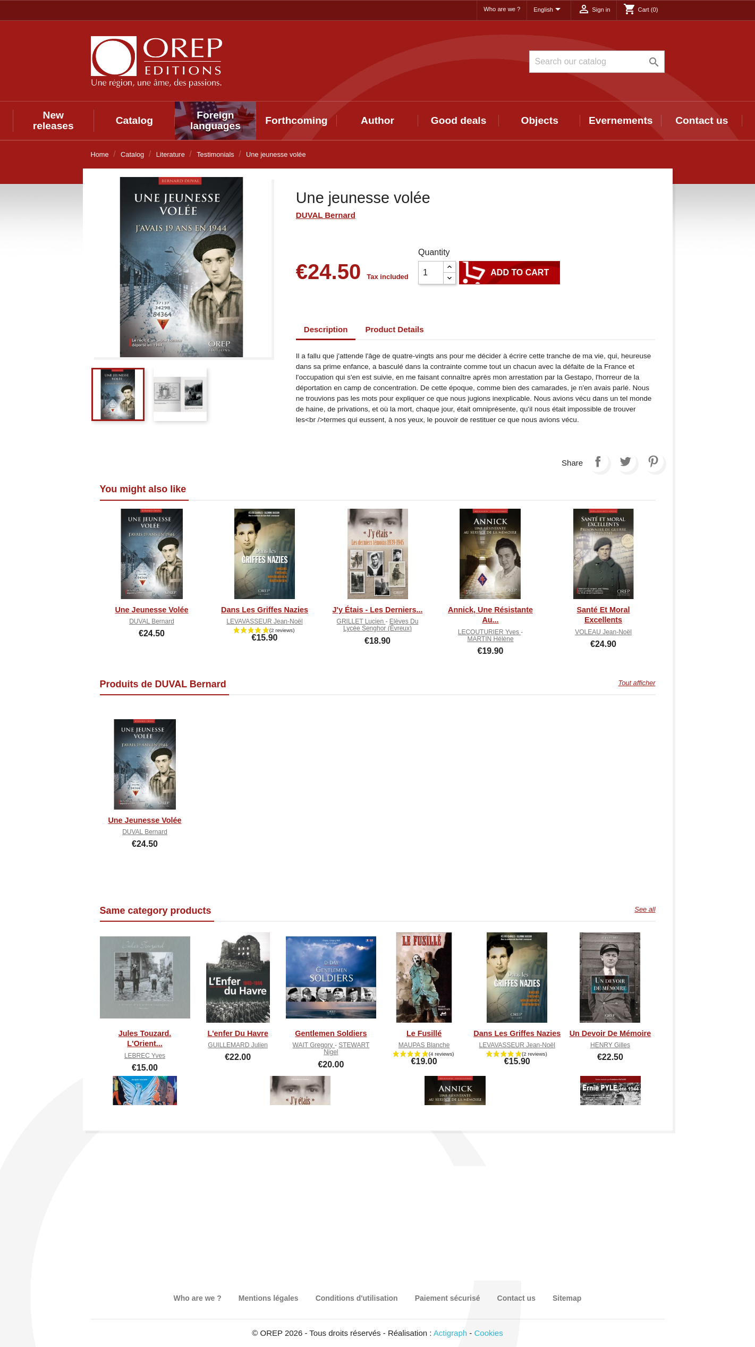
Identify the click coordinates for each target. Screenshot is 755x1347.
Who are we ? (501, 9)
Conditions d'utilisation (357, 1298)
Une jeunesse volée (151, 609)
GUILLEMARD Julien (238, 1045)
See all (644, 909)
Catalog (134, 120)
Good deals (458, 120)
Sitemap (567, 1298)
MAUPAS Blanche (424, 1045)
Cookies (488, 1332)
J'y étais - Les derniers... (378, 609)
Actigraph (450, 1332)
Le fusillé (424, 1033)
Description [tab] (326, 329)
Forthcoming (296, 120)
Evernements (621, 120)
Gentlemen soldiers (331, 1033)
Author (377, 120)
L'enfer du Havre (237, 1033)
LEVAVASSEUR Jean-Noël (264, 621)
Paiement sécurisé (447, 1298)
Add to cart (509, 273)
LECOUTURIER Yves (489, 632)
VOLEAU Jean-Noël (603, 632)
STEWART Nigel (346, 1048)
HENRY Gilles (610, 1045)
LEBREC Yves (144, 1055)
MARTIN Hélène (490, 639)
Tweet (625, 461)
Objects (539, 120)
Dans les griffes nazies (264, 609)
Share (597, 461)
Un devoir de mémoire (610, 1033)
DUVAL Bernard (325, 215)
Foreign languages (215, 120)
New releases (53, 120)
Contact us (701, 120)
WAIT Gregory (314, 1045)
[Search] (597, 61)
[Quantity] (431, 272)
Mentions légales (269, 1298)
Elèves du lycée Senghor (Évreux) (380, 625)
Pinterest (653, 461)
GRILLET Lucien (361, 621)
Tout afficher (637, 683)
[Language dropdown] (548, 10)
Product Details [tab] (395, 329)
